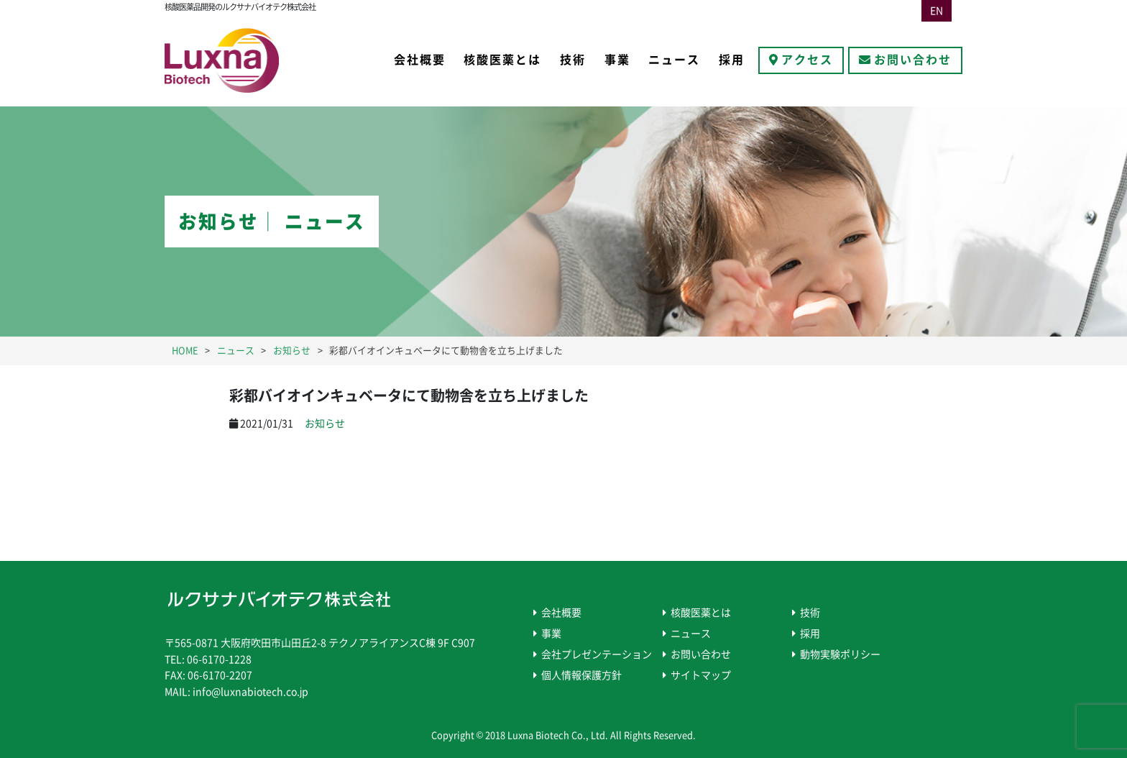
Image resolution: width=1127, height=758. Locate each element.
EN (936, 11)
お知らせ (325, 424)
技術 (573, 59)
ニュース (674, 59)
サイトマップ (701, 675)
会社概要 (420, 59)
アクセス (807, 59)
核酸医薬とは (502, 59)
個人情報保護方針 (581, 675)
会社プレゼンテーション (596, 654)
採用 (732, 59)
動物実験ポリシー (840, 654)
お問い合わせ (913, 59)
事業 (617, 59)
